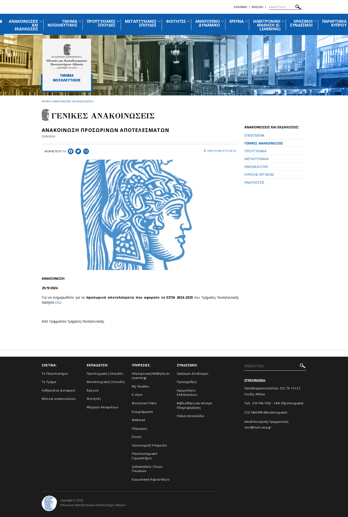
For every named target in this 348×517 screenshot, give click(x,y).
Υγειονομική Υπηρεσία (149, 445)
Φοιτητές (94, 398)
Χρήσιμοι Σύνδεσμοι (192, 373)
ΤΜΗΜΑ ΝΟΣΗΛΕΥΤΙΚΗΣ (62, 23)
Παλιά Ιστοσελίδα (190, 416)
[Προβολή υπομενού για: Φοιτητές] (188, 21)
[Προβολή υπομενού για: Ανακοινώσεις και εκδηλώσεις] (40, 21)
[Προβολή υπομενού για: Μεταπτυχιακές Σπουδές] (159, 21)
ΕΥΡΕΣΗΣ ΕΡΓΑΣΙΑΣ (259, 174)
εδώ (58, 302)
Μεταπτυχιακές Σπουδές (106, 382)
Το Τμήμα (49, 382)
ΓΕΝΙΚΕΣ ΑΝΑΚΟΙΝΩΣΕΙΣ (263, 143)
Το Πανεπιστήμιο (55, 373)
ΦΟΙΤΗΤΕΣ (176, 21)
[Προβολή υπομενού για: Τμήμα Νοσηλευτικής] (79, 21)
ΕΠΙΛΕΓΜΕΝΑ (254, 135)
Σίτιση (136, 437)
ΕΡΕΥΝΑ (236, 21)
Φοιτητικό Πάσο (144, 403)
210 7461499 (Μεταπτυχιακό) (265, 412)
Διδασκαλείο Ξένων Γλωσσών (147, 468)
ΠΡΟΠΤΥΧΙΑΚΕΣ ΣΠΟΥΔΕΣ (101, 23)
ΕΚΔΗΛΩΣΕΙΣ (254, 182)
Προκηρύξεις (187, 382)
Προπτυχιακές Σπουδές (105, 373)
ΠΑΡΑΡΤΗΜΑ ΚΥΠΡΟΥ (334, 23)
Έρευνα (92, 390)
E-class (137, 394)
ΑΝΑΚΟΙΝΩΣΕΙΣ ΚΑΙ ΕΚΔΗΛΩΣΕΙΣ (72, 101)
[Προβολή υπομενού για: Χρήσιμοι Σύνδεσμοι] (315, 21)
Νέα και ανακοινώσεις (59, 398)
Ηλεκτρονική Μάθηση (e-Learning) (151, 375)
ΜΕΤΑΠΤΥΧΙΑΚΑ (256, 159)
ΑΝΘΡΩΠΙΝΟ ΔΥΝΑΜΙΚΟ (207, 23)
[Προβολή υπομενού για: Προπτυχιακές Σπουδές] (118, 21)
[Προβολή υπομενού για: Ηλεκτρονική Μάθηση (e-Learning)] (283, 21)
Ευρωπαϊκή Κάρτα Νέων (150, 479)
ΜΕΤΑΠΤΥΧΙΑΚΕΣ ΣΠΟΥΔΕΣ (140, 23)
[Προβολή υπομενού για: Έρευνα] (246, 21)
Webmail (138, 420)
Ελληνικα (240, 7)
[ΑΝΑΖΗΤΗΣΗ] (285, 7)
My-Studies (140, 386)
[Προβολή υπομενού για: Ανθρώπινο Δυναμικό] (222, 21)
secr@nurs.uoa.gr (257, 427)
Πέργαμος (139, 428)
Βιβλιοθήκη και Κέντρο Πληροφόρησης (194, 405)
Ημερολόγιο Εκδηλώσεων (187, 392)
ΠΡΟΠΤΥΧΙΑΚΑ (255, 151)
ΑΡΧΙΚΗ (46, 101)
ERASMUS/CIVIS (256, 166)
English (257, 7)
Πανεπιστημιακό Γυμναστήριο (144, 455)
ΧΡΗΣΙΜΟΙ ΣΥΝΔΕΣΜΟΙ (301, 23)
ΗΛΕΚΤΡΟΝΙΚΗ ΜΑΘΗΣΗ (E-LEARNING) (266, 25)
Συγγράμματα (142, 411)
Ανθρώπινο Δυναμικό (58, 390)
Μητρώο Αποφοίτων (102, 407)
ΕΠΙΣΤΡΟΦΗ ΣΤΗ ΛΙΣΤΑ (220, 150)
